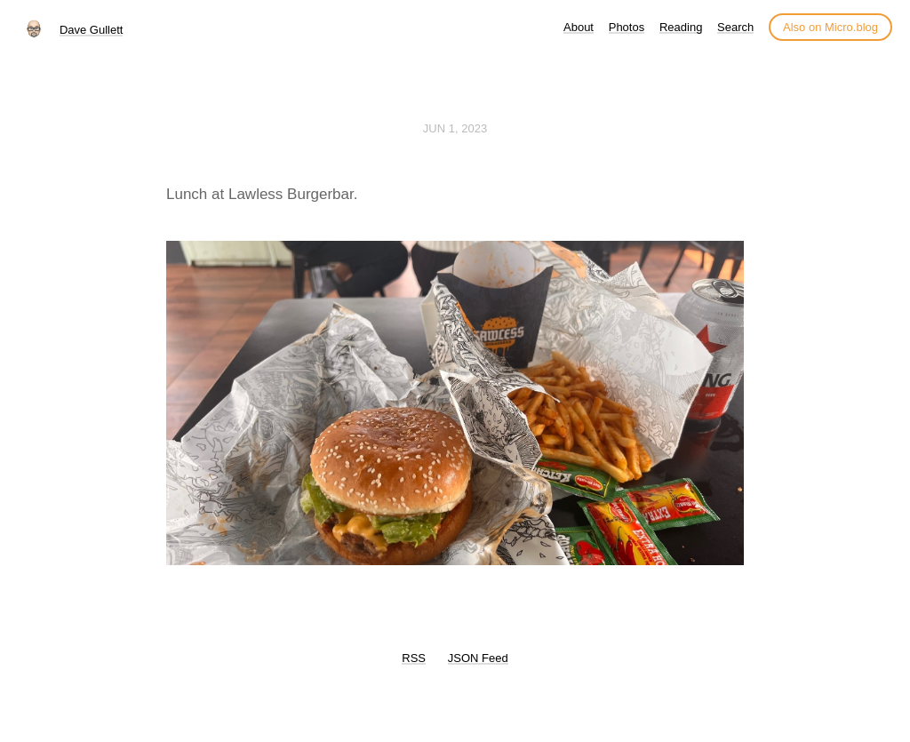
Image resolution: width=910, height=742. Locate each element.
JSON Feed (478, 658)
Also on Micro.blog (830, 27)
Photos (626, 27)
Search (735, 27)
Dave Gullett (92, 29)
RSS (414, 658)
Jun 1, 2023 (455, 128)
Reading (680, 27)
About (578, 27)
